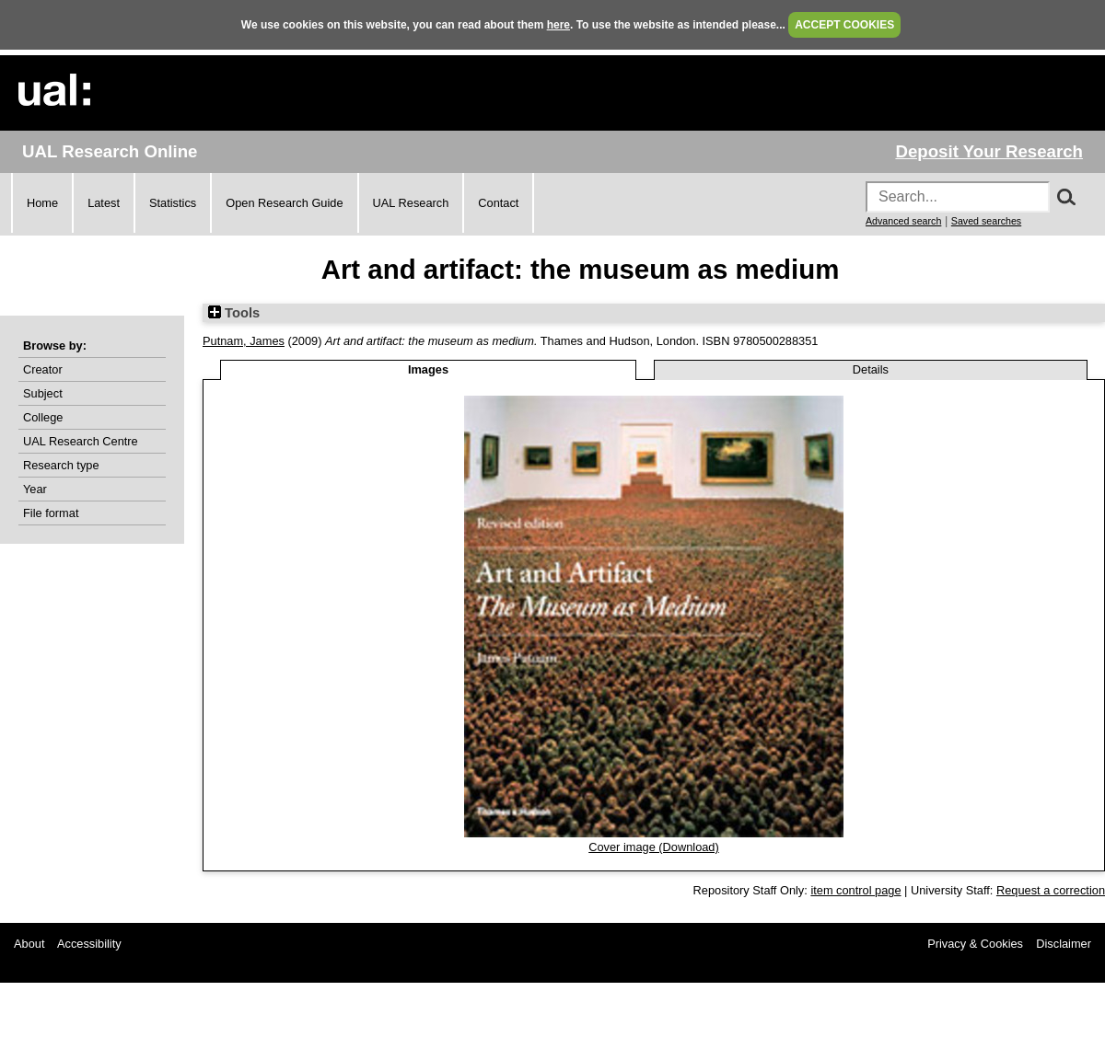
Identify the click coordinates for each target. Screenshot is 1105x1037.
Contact (498, 203)
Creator (43, 369)
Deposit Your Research (989, 151)
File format (50, 513)
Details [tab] (871, 369)
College (43, 417)
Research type (61, 465)
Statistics (172, 203)
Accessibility (89, 944)
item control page (855, 890)
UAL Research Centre (80, 441)
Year (35, 489)
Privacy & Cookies (975, 944)
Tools (234, 312)
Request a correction (1050, 890)
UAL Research (411, 203)
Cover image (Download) (653, 847)
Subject (43, 393)
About (29, 944)
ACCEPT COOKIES (844, 24)
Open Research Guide (284, 203)
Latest (103, 203)
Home (42, 203)
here (558, 24)
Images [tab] (428, 369)
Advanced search (903, 220)
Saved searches (986, 220)
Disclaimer (1063, 944)
